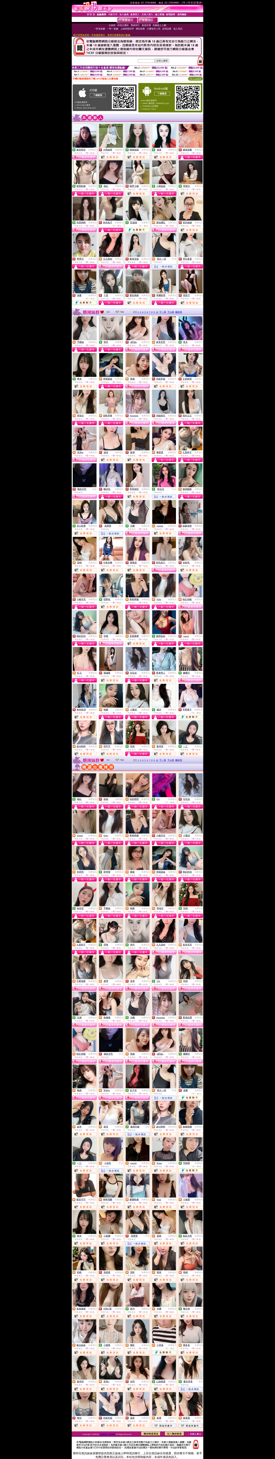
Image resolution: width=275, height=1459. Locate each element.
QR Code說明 (195, 79)
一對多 (173, 259)
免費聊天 (119, 222)
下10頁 (170, 312)
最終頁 (178, 312)
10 (157, 312)
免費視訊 (92, 150)
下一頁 (162, 312)
